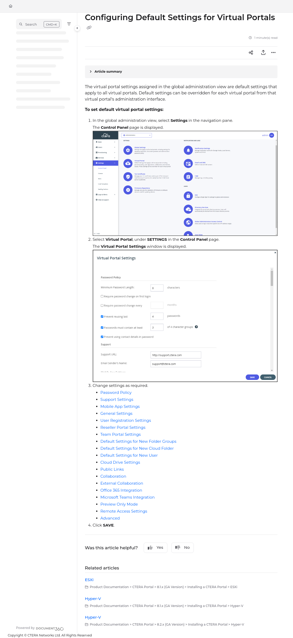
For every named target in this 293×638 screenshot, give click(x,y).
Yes (155, 547)
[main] (181, 323)
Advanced (110, 518)
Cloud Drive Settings (120, 462)
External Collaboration (122, 483)
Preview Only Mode (119, 504)
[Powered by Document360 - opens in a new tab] (40, 628)
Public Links (112, 469)
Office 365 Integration (121, 490)
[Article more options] (273, 53)
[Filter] (69, 24)
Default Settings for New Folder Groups (138, 441)
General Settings (117, 413)
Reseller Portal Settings (123, 427)
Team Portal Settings (121, 434)
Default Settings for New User (129, 455)
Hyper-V (93, 598)
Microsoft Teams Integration (128, 497)
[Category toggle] (77, 28)
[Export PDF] (263, 53)
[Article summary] (181, 71)
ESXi (89, 579)
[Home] (10, 6)
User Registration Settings (126, 420)
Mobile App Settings (120, 406)
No (182, 547)
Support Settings (117, 399)
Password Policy (116, 392)
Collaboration (113, 476)
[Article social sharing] (251, 53)
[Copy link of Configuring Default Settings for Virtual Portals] (89, 28)
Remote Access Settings (124, 511)
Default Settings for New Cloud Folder (137, 448)
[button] (39, 24)
